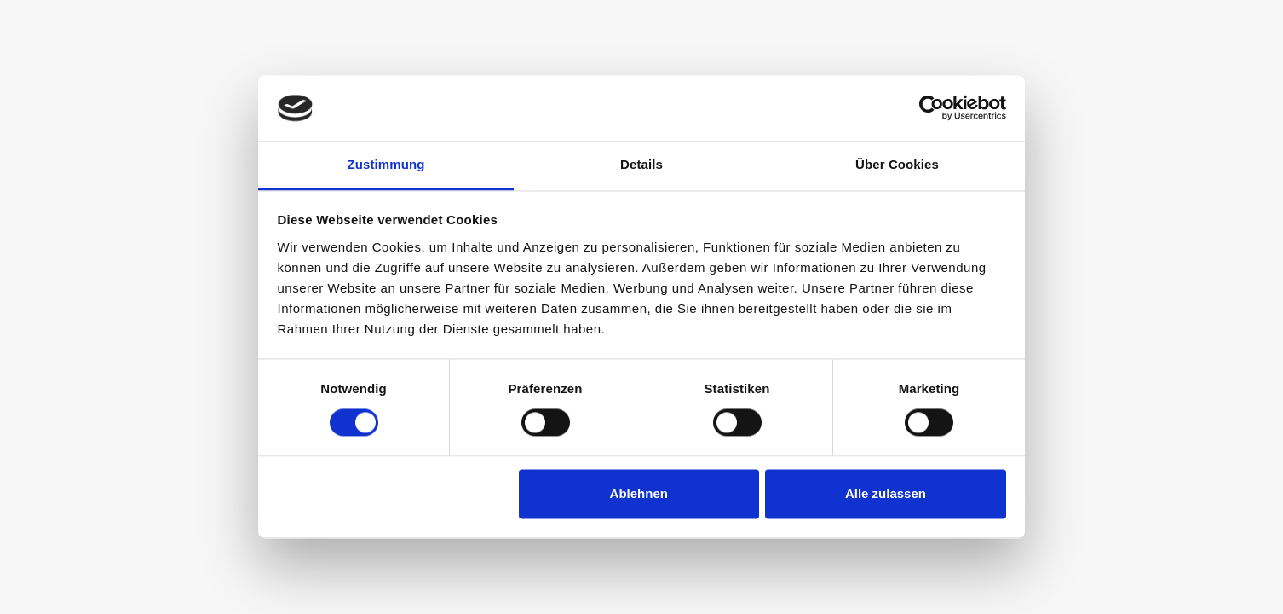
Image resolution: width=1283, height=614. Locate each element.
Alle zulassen (885, 493)
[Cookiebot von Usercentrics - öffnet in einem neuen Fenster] (931, 108)
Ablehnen (639, 493)
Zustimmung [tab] (386, 164)
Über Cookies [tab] (897, 164)
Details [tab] (641, 164)
